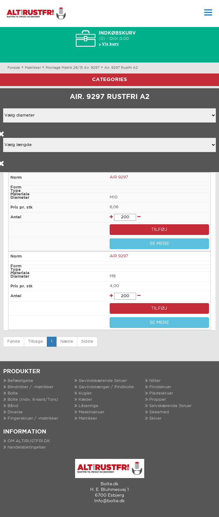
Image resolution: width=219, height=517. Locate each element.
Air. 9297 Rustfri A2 (121, 67)
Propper (157, 399)
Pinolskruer (160, 387)
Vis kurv (110, 44)
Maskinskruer (91, 412)
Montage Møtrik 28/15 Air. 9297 (73, 67)
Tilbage (35, 341)
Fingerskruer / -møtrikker (33, 418)
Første (13, 341)
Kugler (85, 393)
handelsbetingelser (27, 447)
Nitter (155, 381)
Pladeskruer (161, 393)
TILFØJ (159, 229)
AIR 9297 (119, 177)
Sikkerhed (159, 412)
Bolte (13, 393)
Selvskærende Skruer (170, 406)
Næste (66, 341)
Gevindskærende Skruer (103, 381)
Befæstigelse (20, 381)
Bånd (13, 406)
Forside (14, 67)
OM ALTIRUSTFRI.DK (29, 441)
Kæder (85, 399)
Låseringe (88, 406)
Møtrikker (33, 67)
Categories (109, 79)
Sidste (87, 341)
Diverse (15, 412)
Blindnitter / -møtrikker (30, 387)
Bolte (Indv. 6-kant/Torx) (33, 399)
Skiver (155, 418)
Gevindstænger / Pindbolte (106, 387)
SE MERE (159, 244)
